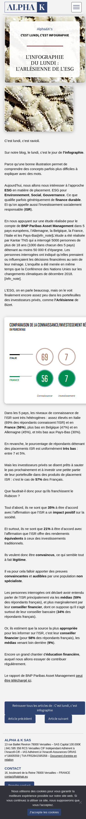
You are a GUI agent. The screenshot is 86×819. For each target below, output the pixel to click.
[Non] (80, 802)
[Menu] (76, 7)
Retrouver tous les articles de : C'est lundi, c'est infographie (44, 708)
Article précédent (20, 718)
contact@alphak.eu (16, 776)
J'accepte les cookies (44, 812)
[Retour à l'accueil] (26, 7)
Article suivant (58, 718)
